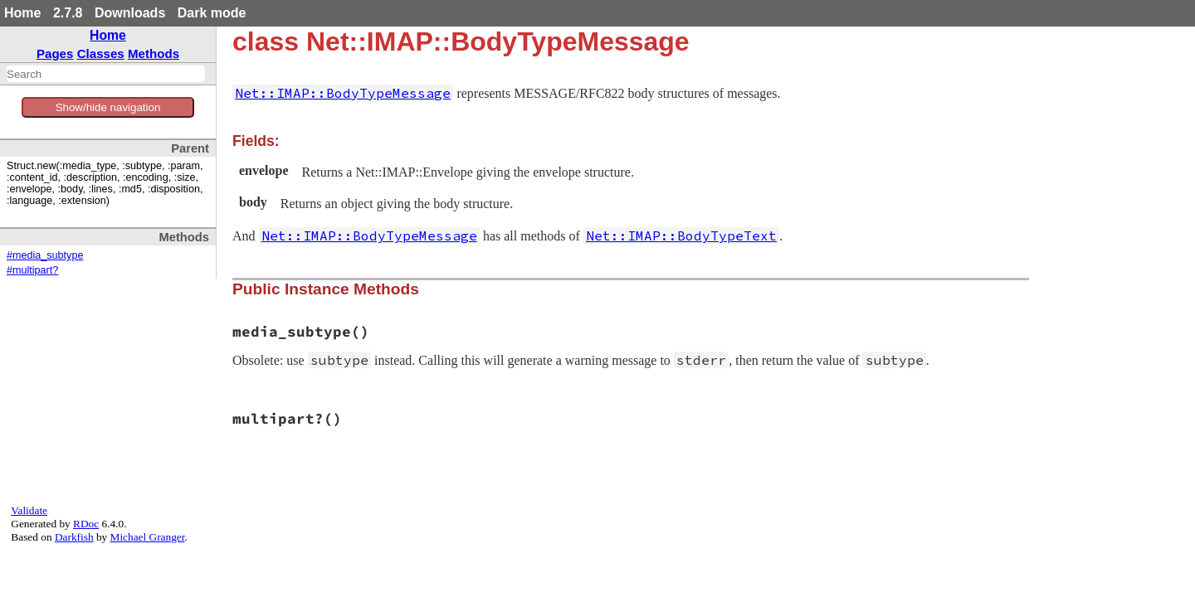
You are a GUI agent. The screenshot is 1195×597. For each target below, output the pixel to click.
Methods (153, 53)
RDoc (86, 523)
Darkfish (74, 537)
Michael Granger (147, 537)
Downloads (130, 13)
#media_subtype (45, 255)
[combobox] (106, 74)
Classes (100, 53)
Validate (29, 510)
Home (22, 13)
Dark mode (212, 13)
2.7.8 (68, 13)
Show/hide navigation (108, 107)
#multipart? (32, 270)
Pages (55, 53)
